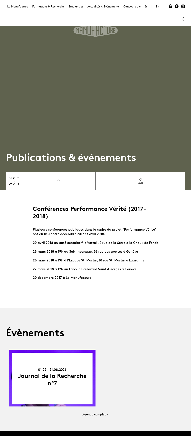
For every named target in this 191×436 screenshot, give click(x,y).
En (157, 6)
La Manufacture (17, 6)
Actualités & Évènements (103, 6)
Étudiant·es (75, 6)
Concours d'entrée (135, 6)
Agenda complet (95, 414)
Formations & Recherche (48, 6)
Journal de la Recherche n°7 (52, 379)
